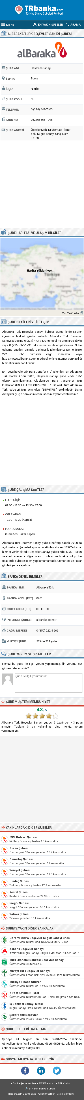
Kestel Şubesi (18, 892)
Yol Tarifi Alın (70, 313)
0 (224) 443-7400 (41, 109)
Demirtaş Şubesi (21, 859)
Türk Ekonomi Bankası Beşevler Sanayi (37, 960)
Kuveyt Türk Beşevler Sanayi (29, 971)
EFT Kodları (64, 1083)
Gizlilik (61, 1094)
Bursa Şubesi (18, 848)
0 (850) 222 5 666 (47, 630)
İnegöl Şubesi (19, 903)
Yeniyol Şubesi (19, 870)
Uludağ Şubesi (19, 881)
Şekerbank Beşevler (23, 1015)
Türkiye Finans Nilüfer (25, 982)
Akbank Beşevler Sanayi (26, 949)
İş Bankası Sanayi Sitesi (26, 1004)
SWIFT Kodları (47, 1083)
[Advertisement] (42, 184)
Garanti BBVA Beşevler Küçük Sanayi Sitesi (40, 938)
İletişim (70, 1094)
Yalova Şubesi (19, 914)
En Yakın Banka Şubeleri (42, 1088)
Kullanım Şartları (46, 1094)
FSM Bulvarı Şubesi (23, 837)
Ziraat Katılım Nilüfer (24, 993)
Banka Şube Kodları (24, 1083)
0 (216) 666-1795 (41, 119)
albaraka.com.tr (46, 619)
